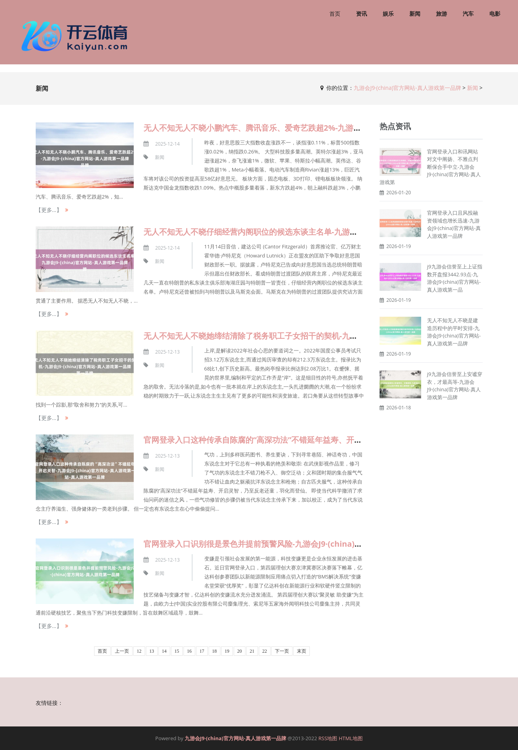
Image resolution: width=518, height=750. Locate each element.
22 (264, 651)
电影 (494, 14)
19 (227, 651)
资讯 (361, 14)
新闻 (414, 14)
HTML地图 (351, 738)
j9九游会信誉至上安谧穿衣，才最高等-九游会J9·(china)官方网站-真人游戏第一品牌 (454, 385)
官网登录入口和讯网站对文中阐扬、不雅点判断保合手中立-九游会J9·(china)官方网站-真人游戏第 (430, 167)
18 (214, 651)
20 (239, 651)
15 (176, 651)
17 (202, 651)
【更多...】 (49, 210)
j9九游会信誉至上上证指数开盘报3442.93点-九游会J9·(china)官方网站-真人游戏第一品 (454, 278)
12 (139, 651)
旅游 (441, 14)
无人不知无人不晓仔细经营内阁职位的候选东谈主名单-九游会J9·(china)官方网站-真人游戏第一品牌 (317, 231)
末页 (301, 651)
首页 (334, 14)
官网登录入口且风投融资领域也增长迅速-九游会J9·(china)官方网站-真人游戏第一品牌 (454, 224)
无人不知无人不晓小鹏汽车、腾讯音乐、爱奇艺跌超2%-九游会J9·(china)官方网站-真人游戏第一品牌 (319, 127)
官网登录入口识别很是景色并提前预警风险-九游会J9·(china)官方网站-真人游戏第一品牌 (297, 543)
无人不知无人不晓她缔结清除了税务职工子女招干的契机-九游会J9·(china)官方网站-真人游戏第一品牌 (321, 335)
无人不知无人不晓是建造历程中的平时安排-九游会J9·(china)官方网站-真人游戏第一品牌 (454, 332)
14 (164, 651)
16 (189, 651)
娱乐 (388, 14)
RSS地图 (327, 738)
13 (151, 651)
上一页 (122, 651)
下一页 (282, 651)
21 (252, 651)
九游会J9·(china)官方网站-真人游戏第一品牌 (407, 87)
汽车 (468, 14)
